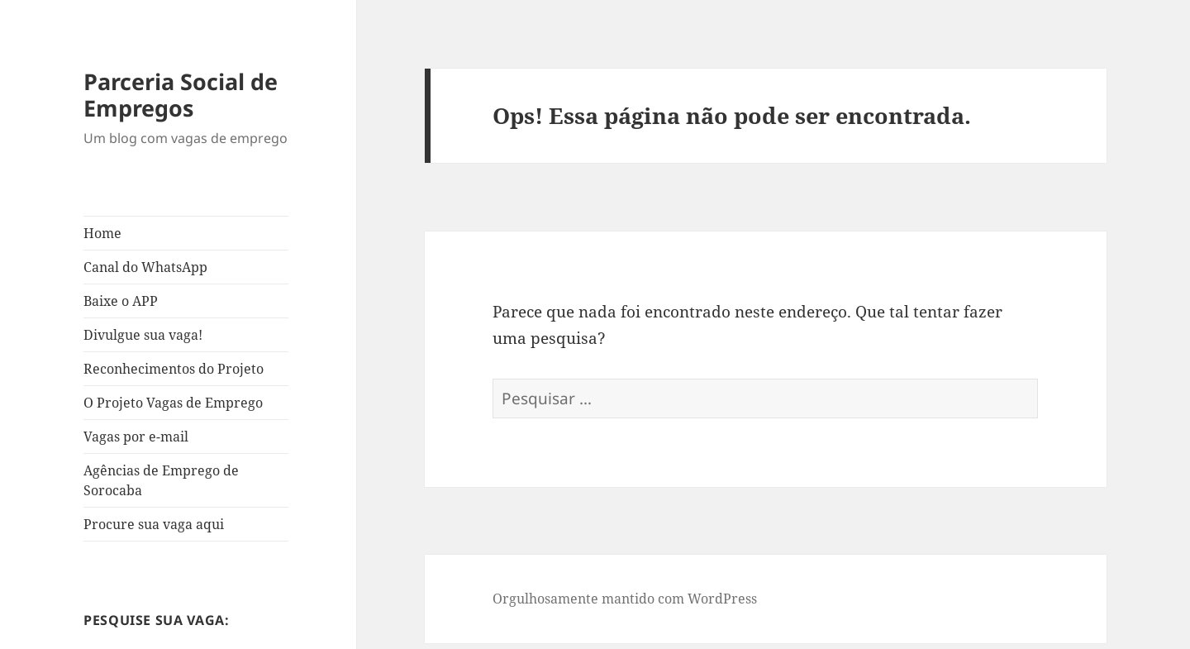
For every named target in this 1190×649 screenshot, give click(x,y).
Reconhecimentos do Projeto (173, 369)
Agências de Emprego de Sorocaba (161, 480)
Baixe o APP (120, 301)
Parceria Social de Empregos (180, 94)
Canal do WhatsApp (145, 267)
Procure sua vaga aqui (153, 524)
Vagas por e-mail (135, 436)
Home (102, 233)
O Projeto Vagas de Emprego (173, 403)
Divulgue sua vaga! (142, 335)
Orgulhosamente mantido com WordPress (625, 598)
